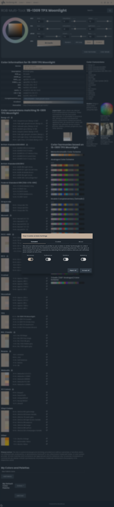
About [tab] (81, 242)
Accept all (85, 270)
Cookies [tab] (58, 242)
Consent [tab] (34, 242)
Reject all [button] (73, 270)
